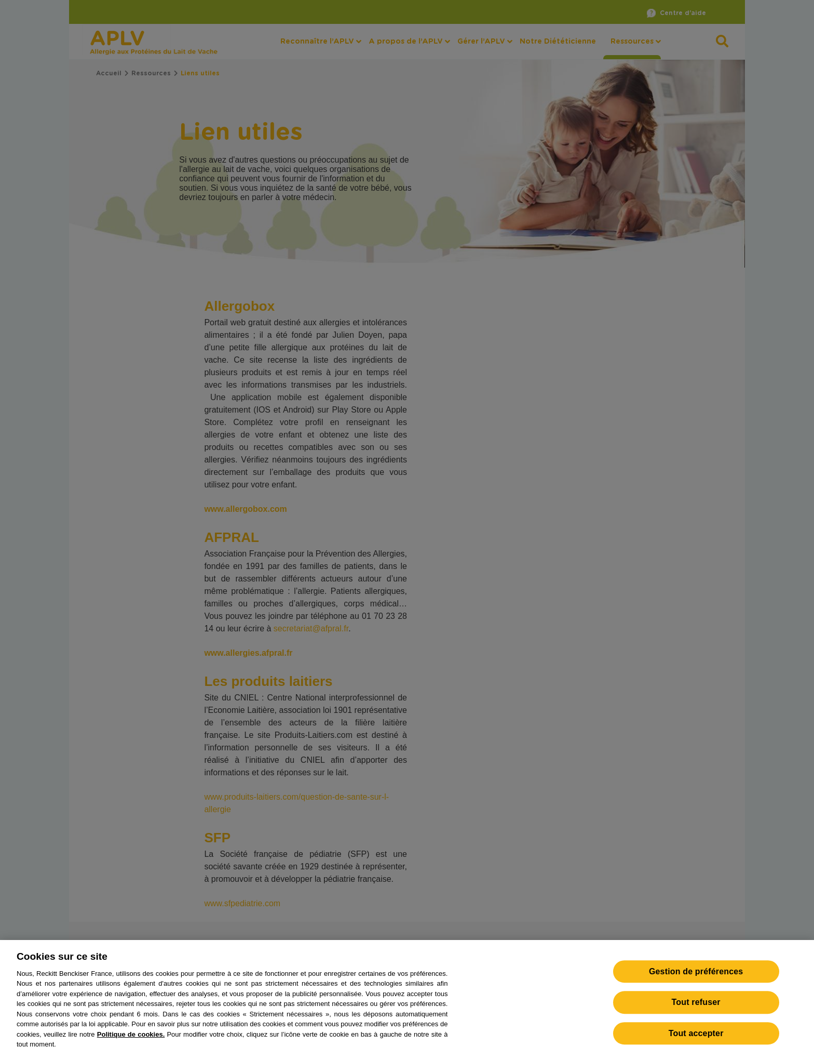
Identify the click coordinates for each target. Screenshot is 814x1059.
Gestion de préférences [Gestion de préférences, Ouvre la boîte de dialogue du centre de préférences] (696, 977)
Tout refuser (696, 1008)
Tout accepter (696, 1039)
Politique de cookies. (131, 1040)
